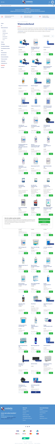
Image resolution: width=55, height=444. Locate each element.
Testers (2, 42)
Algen (46, 29)
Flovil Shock (33, 303)
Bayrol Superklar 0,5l (35, 345)
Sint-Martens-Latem (8, 418)
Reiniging (3, 44)
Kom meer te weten (7, 223)
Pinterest (29, 426)
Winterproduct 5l (47, 345)
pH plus (41, 414)
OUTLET (2, 67)
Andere (3, 39)
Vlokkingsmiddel (5, 33)
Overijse (8, 417)
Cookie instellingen (37, 443)
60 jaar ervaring (26, 414)
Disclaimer (25, 443)
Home (19, 21)
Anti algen (4, 30)
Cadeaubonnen (4, 63)
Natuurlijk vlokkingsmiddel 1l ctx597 (34, 326)
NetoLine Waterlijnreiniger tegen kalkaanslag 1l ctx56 (35, 145)
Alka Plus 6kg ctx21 (22, 247)
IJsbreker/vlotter (34, 363)
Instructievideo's (26, 411)
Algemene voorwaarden (19, 443)
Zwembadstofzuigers (44, 411)
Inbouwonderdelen (4, 56)
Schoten (2, 418)
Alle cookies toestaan (44, 219)
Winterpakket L (34, 66)
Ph (49, 28)
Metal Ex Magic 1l (34, 85)
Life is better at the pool (27, 418)
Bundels (3, 65)
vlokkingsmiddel (51, 29)
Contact (24, 420)
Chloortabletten (43, 412)
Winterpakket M (22, 47)
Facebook (25, 426)
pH (1, 25)
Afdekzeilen (3, 61)
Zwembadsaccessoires (5, 48)
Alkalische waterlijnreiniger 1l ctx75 (47, 145)
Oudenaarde (13, 417)
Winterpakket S (22, 66)
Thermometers (4, 52)
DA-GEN (3, 34)
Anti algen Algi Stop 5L (48, 247)
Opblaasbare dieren (43, 418)
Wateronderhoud (4, 27)
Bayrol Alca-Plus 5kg (35, 247)
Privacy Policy (30, 443)
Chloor (2, 23)
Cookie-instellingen (44, 224)
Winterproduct (4, 36)
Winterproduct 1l (47, 47)
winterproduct (20, 31)
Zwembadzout (4, 38)
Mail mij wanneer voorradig (35, 392)
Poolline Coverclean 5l (23, 106)
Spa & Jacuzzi (3, 54)
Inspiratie (24, 412)
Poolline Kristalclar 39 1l (35, 106)
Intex (2, 50)
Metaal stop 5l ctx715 (35, 166)
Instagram (27, 426)
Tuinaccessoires (4, 59)
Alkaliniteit (4, 31)
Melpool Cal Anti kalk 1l (23, 85)
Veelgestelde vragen (27, 416)
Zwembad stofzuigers (5, 46)
